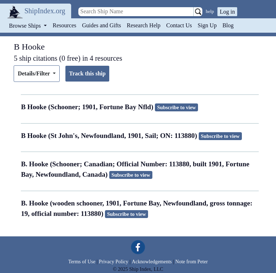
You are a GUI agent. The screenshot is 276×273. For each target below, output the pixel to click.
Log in (227, 12)
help (210, 11)
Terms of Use (81, 261)
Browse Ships (25, 26)
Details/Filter (34, 73)
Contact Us (179, 25)
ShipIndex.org (44, 11)
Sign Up (207, 25)
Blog (228, 25)
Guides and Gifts (101, 25)
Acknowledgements (152, 261)
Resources (65, 25)
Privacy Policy (113, 261)
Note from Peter (191, 261)
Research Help (144, 25)
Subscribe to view (176, 107)
